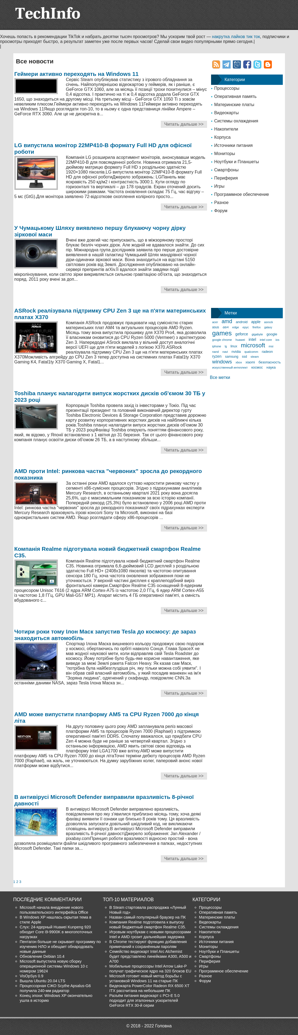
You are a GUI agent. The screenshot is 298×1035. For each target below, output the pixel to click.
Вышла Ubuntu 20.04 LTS (42, 981)
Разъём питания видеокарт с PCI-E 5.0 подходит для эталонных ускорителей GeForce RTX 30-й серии (144, 1000)
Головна (163, 1026)
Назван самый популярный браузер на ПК (147, 917)
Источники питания (233, 145)
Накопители (226, 129)
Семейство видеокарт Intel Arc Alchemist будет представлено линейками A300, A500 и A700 (150, 956)
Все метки (220, 377)
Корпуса (222, 137)
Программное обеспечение (241, 194)
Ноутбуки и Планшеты (236, 161)
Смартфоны (226, 170)
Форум (221, 210)
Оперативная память (235, 96)
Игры (219, 186)
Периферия (226, 178)
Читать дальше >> (183, 124)
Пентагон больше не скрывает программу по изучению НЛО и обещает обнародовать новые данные (60, 947)
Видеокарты (226, 112)
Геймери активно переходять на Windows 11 (76, 74)
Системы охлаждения (236, 121)
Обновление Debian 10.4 (42, 956)
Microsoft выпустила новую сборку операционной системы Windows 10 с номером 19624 (54, 966)
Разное (221, 202)
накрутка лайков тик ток (236, 36)
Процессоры (227, 88)
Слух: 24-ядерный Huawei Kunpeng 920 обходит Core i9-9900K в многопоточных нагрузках (56, 932)
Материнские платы (234, 104)
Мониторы (224, 153)
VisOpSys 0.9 (31, 976)
